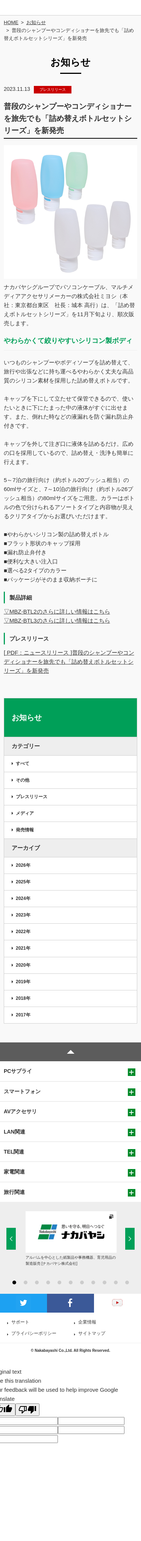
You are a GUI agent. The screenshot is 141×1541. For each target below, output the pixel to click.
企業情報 (87, 1322)
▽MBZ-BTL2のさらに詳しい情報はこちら (57, 611)
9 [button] (104, 1282)
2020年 (23, 965)
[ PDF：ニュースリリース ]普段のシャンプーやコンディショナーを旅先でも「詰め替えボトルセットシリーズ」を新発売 (69, 661)
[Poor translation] (27, 1409)
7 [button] (82, 1282)
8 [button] (93, 1282)
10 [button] (116, 1282)
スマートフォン (22, 1091)
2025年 (23, 882)
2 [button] (25, 1282)
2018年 (23, 998)
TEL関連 (14, 1152)
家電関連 (14, 1172)
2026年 (23, 865)
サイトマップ (91, 1333)
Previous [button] (11, 1238)
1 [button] (14, 1282)
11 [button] (127, 1282)
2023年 (23, 915)
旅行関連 (14, 1192)
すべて (22, 763)
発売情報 (25, 829)
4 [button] (48, 1282)
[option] (71, 1239)
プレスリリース (31, 796)
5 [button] (59, 1282)
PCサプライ (18, 1071)
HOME (11, 22)
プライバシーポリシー (33, 1333)
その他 (22, 780)
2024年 (23, 898)
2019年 (23, 981)
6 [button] (71, 1282)
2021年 (23, 948)
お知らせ (36, 22)
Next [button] (130, 1238)
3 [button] (37, 1282)
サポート (20, 1322)
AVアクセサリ (20, 1111)
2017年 (23, 1015)
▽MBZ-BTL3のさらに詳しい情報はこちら (57, 620)
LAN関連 (14, 1132)
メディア (25, 813)
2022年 (23, 931)
